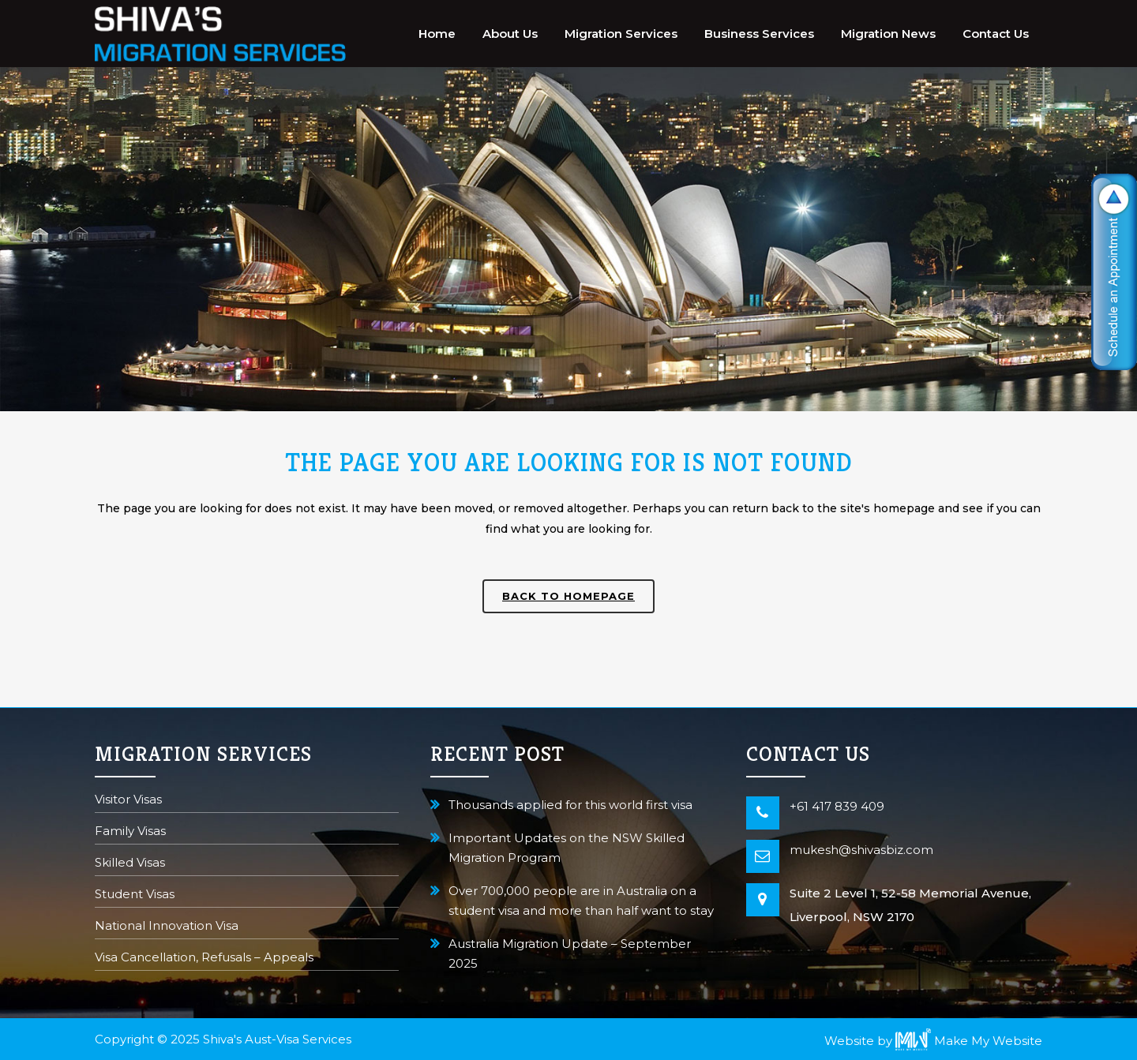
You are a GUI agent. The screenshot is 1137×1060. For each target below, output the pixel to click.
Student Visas (134, 895)
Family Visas (130, 832)
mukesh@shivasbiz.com (861, 849)
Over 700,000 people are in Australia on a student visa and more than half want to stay (581, 900)
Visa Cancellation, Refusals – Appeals (204, 958)
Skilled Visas (130, 864)
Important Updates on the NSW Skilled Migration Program (566, 847)
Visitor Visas (128, 801)
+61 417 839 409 (837, 806)
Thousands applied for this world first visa (570, 804)
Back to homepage (568, 596)
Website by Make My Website (933, 1040)
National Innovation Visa (166, 927)
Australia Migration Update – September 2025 (569, 953)
